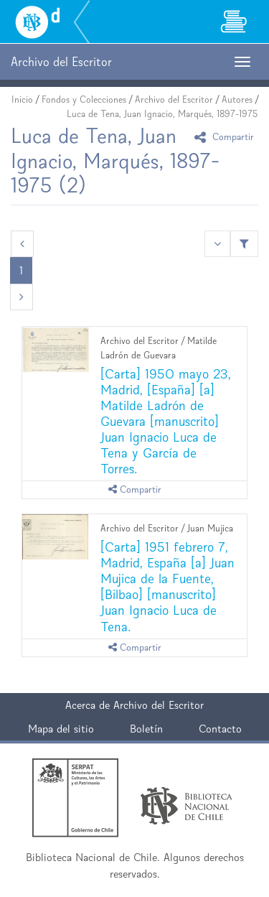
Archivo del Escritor (174, 99)
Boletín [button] (146, 728)
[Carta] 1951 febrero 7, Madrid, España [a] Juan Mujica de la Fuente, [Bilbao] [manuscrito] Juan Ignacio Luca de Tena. (167, 586)
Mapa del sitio (61, 728)
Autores (237, 99)
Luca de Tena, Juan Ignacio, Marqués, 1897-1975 (162, 114)
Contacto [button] (220, 728)
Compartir (226, 137)
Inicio (22, 99)
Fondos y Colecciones (84, 99)
